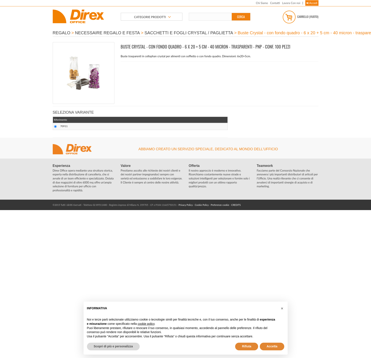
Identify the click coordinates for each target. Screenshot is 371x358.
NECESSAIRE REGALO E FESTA (107, 32)
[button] (282, 308)
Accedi (311, 3)
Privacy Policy (186, 204)
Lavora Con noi (291, 3)
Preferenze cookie (220, 204)
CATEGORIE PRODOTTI (152, 17)
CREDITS (236, 204)
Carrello (300, 17)
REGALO (61, 32)
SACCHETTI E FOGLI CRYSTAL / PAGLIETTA (189, 32)
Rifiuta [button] (246, 346)
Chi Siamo (262, 3)
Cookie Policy (202, 204)
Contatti (275, 3)
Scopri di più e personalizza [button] (113, 346)
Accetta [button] (272, 346)
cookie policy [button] (146, 323)
